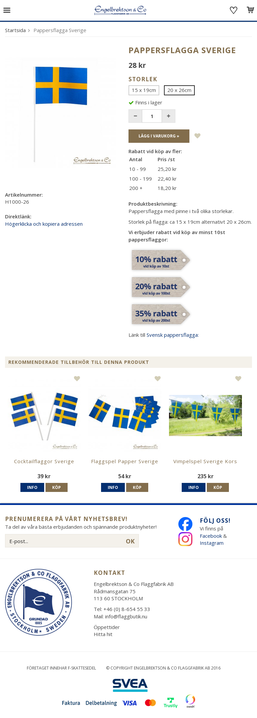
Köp (56, 487)
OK (130, 541)
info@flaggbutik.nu (126, 616)
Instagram (212, 542)
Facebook (211, 535)
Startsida (15, 30)
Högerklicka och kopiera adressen (44, 223)
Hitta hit (103, 634)
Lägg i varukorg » (159, 136)
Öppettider (107, 627)
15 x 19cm (144, 90)
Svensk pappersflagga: (173, 334)
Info (32, 487)
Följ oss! (215, 520)
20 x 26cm (179, 90)
